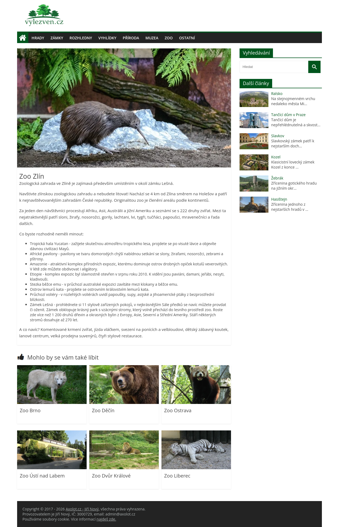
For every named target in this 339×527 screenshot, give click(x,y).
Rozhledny (81, 37)
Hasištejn (279, 199)
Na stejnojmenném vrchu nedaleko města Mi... (293, 101)
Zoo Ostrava (177, 410)
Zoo (169, 37)
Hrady (38, 37)
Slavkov (277, 135)
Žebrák (277, 178)
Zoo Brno (30, 410)
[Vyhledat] (314, 67)
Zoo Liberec (177, 475)
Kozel (275, 156)
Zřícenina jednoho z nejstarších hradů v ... (289, 207)
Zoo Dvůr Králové (111, 475)
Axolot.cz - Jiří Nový (82, 508)
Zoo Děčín (103, 410)
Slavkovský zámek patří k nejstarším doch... (292, 143)
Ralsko (276, 93)
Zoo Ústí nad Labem (42, 475)
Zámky (57, 37)
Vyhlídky (107, 37)
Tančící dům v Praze (288, 114)
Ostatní (187, 37)
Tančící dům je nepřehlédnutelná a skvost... (295, 122)
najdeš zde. (106, 519)
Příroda (131, 37)
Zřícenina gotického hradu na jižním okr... (294, 186)
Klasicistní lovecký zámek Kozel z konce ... (292, 164)
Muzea (151, 37)
